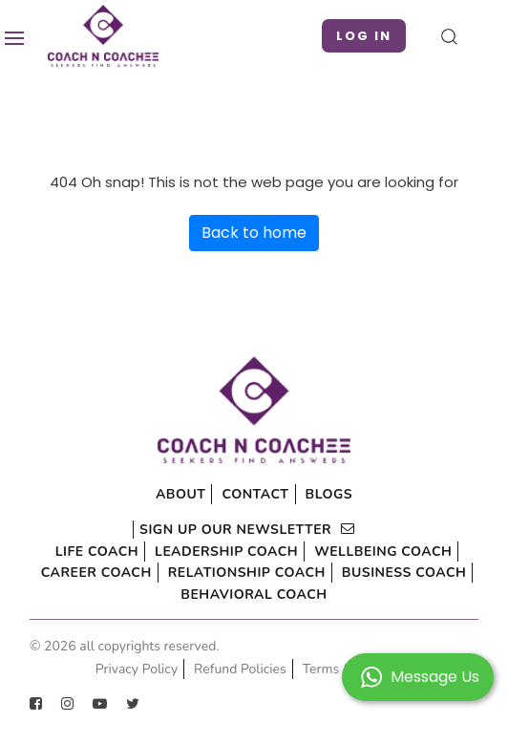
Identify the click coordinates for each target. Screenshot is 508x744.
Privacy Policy (136, 669)
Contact (255, 494)
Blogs (329, 494)
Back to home (254, 233)
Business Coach (404, 572)
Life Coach (96, 551)
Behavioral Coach (253, 594)
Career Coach (96, 572)
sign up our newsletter (247, 530)
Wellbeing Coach (383, 551)
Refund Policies (240, 669)
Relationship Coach (247, 572)
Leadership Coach (226, 551)
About (181, 494)
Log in (364, 36)
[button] (417, 676)
